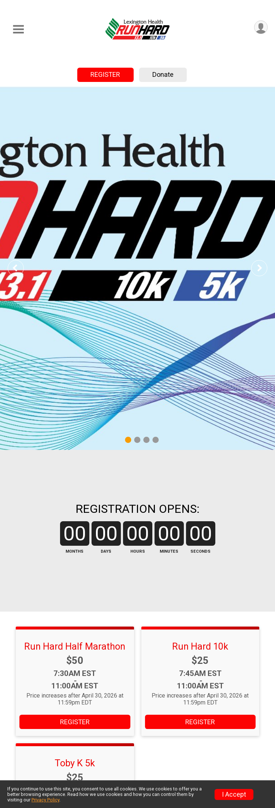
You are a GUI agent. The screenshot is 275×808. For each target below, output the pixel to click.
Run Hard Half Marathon (74, 646)
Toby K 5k (75, 763)
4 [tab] (155, 439)
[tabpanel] (137, 268)
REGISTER (105, 74)
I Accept (234, 794)
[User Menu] (261, 27)
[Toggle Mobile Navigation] (18, 29)
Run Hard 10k (200, 646)
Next (264, 268)
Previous (21, 268)
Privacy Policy (45, 800)
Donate (163, 74)
